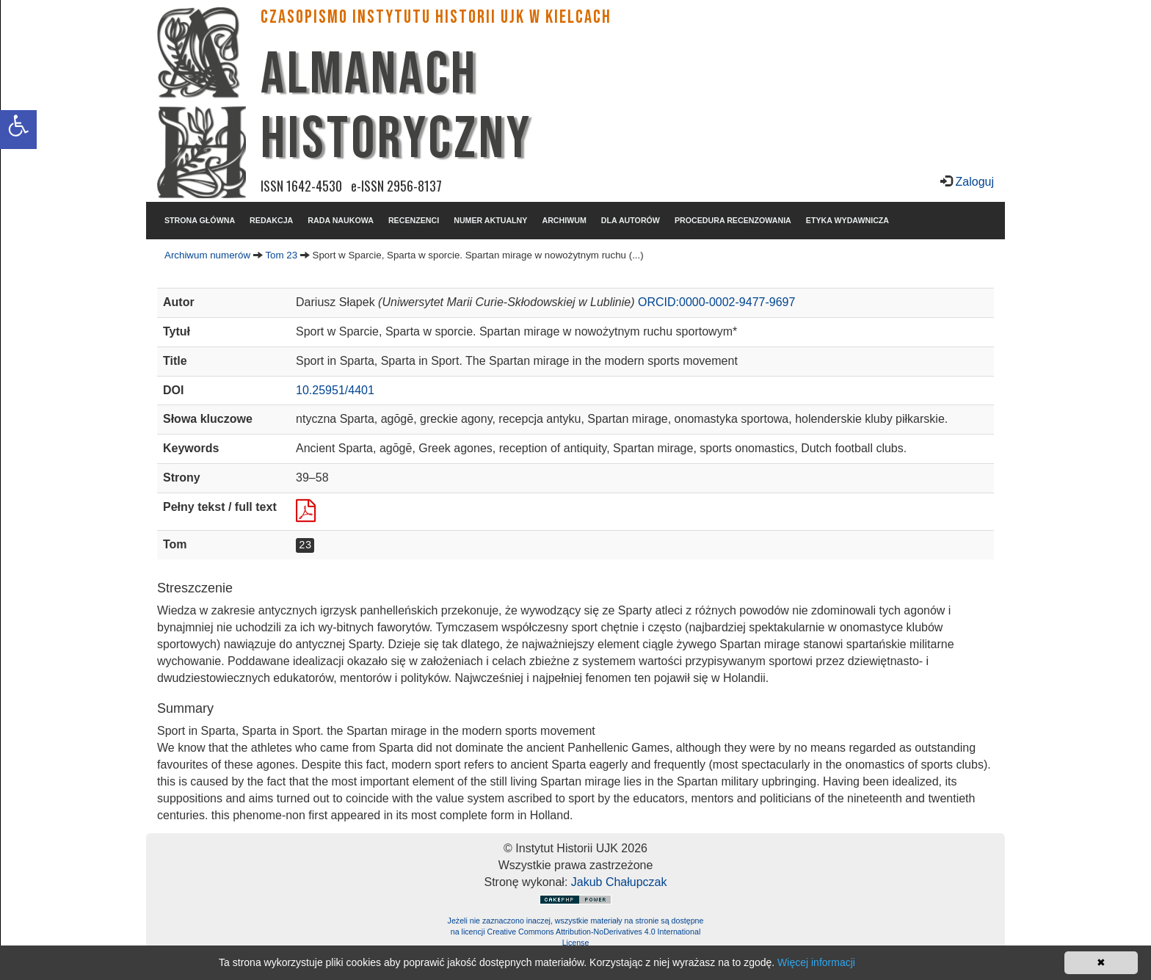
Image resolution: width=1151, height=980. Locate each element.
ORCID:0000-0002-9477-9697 (716, 302)
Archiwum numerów (207, 255)
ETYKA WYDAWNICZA (847, 220)
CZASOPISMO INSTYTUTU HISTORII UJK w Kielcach (436, 17)
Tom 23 (281, 255)
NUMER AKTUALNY (490, 220)
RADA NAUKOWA (341, 220)
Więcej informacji (816, 962)
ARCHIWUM (564, 220)
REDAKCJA (271, 220)
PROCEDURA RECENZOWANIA (733, 220)
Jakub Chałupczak (619, 882)
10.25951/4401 (335, 390)
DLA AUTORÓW (630, 220)
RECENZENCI (413, 220)
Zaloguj (973, 181)
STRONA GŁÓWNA (199, 220)
